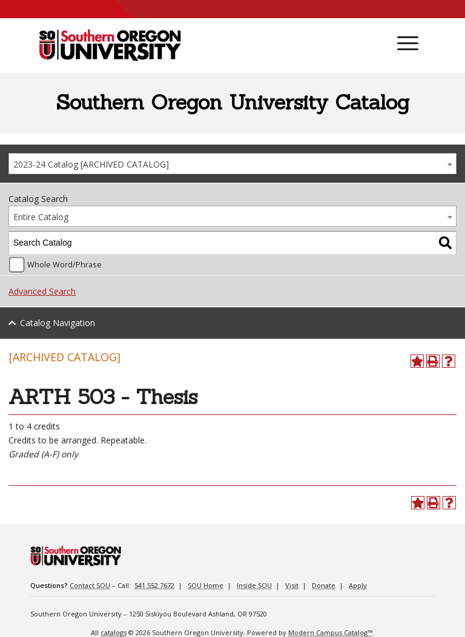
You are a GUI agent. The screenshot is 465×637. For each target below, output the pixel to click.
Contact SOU (90, 585)
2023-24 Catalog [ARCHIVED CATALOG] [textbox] (91, 164)
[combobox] (232, 163)
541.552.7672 (154, 585)
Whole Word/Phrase (64, 265)
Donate (323, 585)
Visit (291, 585)
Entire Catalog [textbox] (40, 217)
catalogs (114, 632)
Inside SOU (254, 585)
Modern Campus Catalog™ (330, 632)
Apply (358, 585)
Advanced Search (42, 291)
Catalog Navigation (57, 322)
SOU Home (205, 585)
